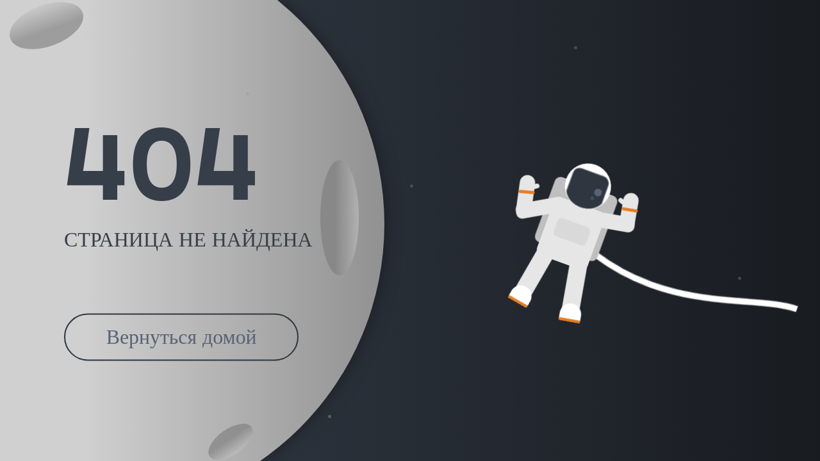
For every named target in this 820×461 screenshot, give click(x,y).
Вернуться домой (181, 337)
